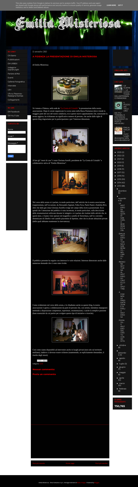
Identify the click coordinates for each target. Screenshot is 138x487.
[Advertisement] (70, 441)
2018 (119, 169)
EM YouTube (13, 116)
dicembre (122, 191)
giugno (122, 367)
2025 (119, 152)
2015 (119, 179)
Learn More (111, 5)
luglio (122, 364)
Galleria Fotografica (16, 82)
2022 (119, 156)
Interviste (12, 86)
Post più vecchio (101, 463)
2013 (119, 186)
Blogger (96, 483)
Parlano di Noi (14, 74)
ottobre (122, 345)
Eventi (41, 364)
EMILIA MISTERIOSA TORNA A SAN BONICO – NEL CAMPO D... (122, 246)
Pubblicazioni (13, 60)
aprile (121, 378)
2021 (119, 159)
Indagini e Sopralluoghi (13, 69)
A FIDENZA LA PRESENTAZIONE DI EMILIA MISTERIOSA (122, 304)
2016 (119, 176)
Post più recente (39, 463)
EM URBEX (12, 64)
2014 (119, 183)
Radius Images (81, 483)
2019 (119, 166)
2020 (119, 162)
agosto (122, 358)
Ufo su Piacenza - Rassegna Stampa (15, 95)
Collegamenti (13, 100)
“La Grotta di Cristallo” (69, 108)
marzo (122, 383)
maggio (122, 372)
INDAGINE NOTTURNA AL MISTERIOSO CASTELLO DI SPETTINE (122, 275)
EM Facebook (14, 112)
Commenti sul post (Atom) (73, 469)
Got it (120, 5)
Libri (9, 90)
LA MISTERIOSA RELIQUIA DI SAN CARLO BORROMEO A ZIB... (122, 216)
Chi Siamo (12, 56)
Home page (70, 463)
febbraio (122, 389)
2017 (119, 172)
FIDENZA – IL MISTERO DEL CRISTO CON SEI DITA (122, 330)
